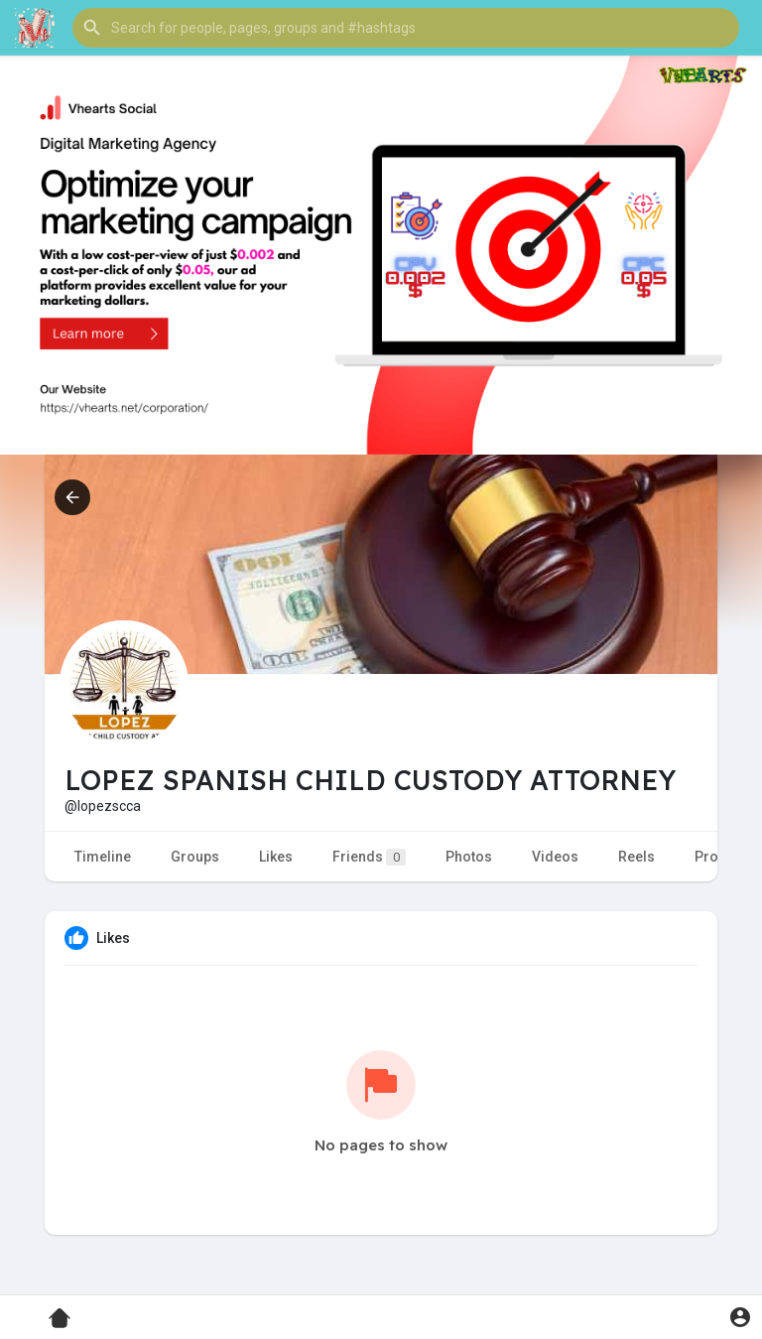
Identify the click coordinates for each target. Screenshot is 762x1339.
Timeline (102, 857)
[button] (405, 28)
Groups (195, 857)
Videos (555, 857)
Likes (276, 857)
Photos (468, 857)
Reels (636, 857)
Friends (369, 857)
